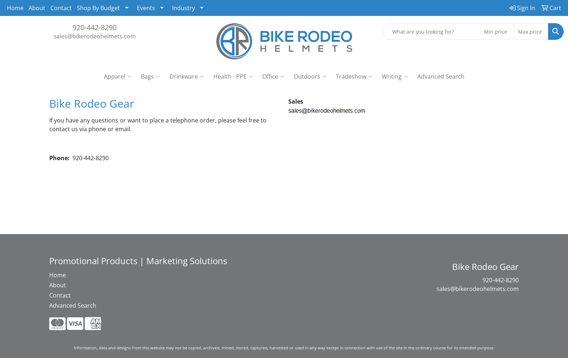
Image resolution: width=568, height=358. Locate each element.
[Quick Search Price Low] (497, 31)
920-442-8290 (94, 27)
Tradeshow (354, 76)
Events (146, 8)
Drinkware (187, 76)
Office (273, 76)
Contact (61, 8)
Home (15, 8)
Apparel (117, 76)
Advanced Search (440, 76)
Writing (395, 76)
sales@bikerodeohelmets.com (95, 36)
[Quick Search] (431, 31)
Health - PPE (233, 76)
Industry (183, 8)
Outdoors (310, 76)
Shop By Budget (98, 8)
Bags (150, 76)
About (37, 8)
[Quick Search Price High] (531, 31)
